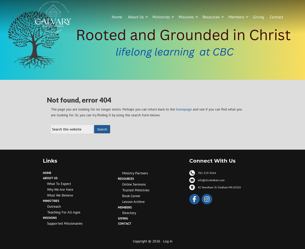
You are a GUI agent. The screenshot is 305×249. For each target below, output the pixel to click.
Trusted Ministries (135, 190)
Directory (129, 212)
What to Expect (59, 183)
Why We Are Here (60, 189)
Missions (186, 17)
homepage (184, 109)
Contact (276, 17)
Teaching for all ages (63, 212)
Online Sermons (134, 184)
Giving (258, 17)
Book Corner (131, 196)
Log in (167, 241)
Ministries (161, 17)
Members (236, 17)
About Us (136, 17)
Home (117, 17)
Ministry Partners (135, 173)
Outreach (54, 206)
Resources (211, 17)
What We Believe (60, 195)
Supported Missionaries (65, 223)
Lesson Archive (133, 201)
